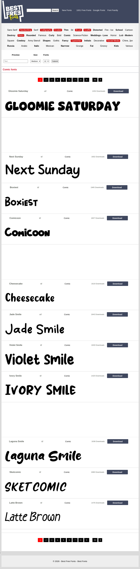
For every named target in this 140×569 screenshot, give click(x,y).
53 (95, 80)
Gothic (56, 40)
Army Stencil (34, 40)
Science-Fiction (80, 35)
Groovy (103, 46)
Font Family (112, 10)
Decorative (99, 40)
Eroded (57, 30)
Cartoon (129, 30)
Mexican (50, 46)
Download (118, 91)
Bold (59, 35)
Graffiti (87, 30)
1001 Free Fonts (83, 10)
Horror (113, 35)
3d (72, 30)
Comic (70, 91)
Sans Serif (12, 30)
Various (129, 46)
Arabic (24, 46)
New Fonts (67, 10)
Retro (21, 35)
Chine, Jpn (127, 40)
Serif (36, 30)
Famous (42, 35)
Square (10, 40)
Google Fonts (99, 10)
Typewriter (76, 40)
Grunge (79, 46)
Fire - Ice (109, 30)
